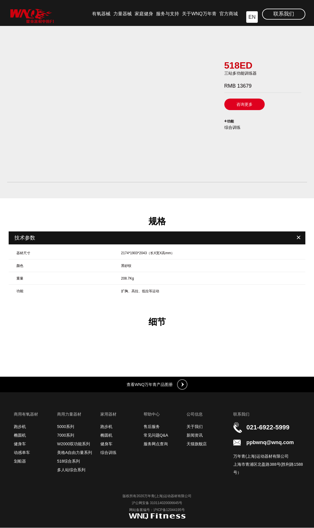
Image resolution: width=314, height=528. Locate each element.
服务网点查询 (156, 444)
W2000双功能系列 (73, 444)
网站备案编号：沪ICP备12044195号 (157, 510)
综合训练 (108, 452)
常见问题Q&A (156, 435)
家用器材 (108, 414)
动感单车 (22, 452)
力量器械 (122, 13)
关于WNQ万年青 (199, 13)
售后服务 (152, 427)
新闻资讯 (195, 435)
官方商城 (228, 13)
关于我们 (195, 427)
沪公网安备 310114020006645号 (157, 503)
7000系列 (65, 435)
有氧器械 (101, 13)
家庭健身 (144, 13)
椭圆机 (20, 435)
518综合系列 (68, 461)
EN (251, 17)
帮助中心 (152, 414)
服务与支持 (167, 13)
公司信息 (195, 414)
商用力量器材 (69, 414)
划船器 (20, 461)
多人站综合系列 (71, 470)
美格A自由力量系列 (74, 452)
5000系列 (65, 427)
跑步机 (20, 427)
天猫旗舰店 (197, 444)
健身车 (20, 444)
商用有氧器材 (26, 414)
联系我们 (283, 14)
